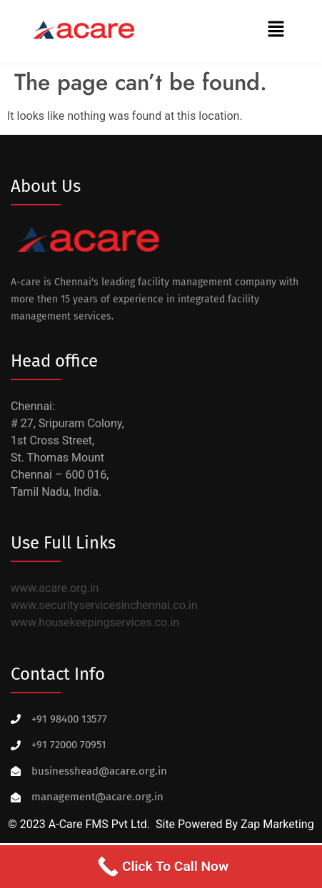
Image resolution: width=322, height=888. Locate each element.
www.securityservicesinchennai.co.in (104, 605)
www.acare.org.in (55, 588)
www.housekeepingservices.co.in (95, 622)
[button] (276, 30)
